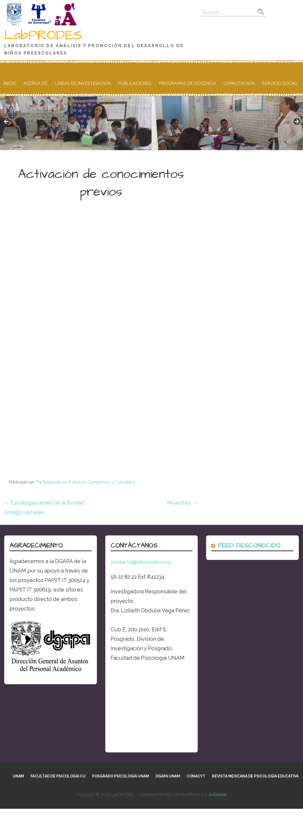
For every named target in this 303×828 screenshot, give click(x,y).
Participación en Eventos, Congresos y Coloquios (85, 482)
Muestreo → (182, 503)
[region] (151, 123)
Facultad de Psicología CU (58, 776)
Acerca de (35, 83)
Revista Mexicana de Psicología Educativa (255, 776)
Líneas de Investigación (83, 83)
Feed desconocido (249, 545)
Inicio (9, 83)
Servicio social (280, 83)
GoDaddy (217, 794)
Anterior (7, 122)
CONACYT (196, 776)
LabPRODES (43, 35)
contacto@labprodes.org (141, 562)
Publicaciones (135, 83)
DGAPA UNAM (168, 776)
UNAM (18, 776)
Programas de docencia (187, 83)
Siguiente (296, 122)
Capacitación (239, 83)
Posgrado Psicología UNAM (120, 776)
